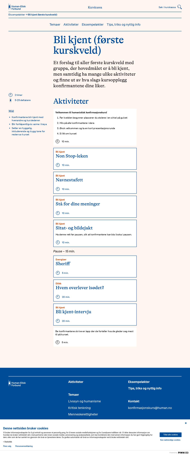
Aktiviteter (71, 24)
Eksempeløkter (17, 14)
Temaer (54, 24)
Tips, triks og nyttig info (124, 24)
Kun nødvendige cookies (170, 440)
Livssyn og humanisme (84, 401)
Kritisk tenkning (79, 408)
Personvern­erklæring (24, 446)
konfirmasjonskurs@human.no (150, 408)
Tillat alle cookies (170, 435)
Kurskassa (95, 7)
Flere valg (7, 446)
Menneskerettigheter (83, 414)
